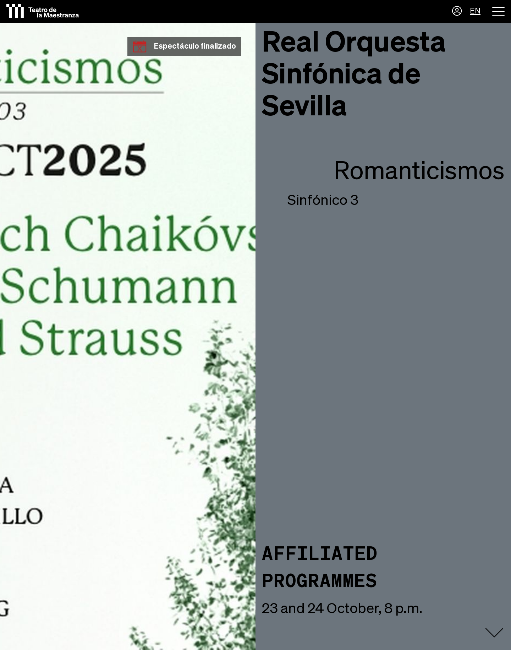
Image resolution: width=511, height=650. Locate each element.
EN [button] (475, 11)
